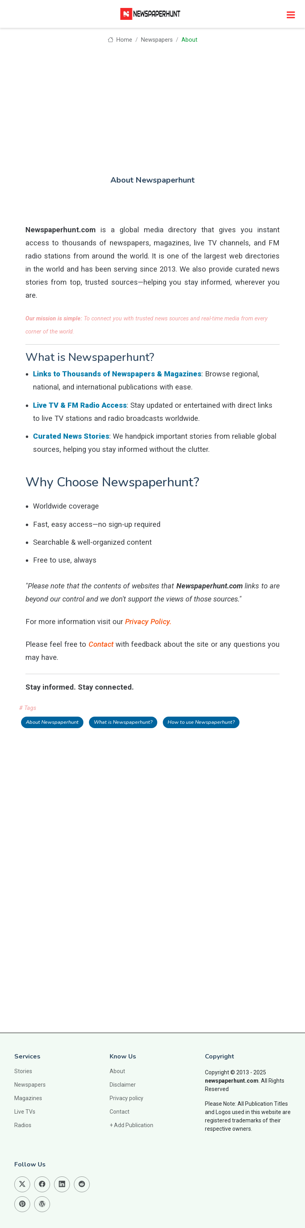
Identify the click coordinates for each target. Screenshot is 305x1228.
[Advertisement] (152, 104)
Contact (101, 644)
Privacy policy (126, 1098)
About (117, 1071)
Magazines (28, 1098)
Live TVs (24, 1111)
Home (120, 40)
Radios (22, 1125)
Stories (23, 1071)
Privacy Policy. (148, 621)
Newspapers (157, 40)
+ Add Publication (131, 1125)
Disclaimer (123, 1084)
